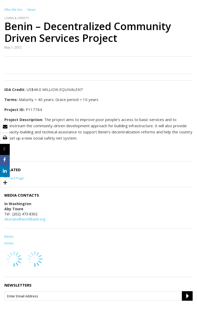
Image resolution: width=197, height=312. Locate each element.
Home (9, 243)
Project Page (14, 178)
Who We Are (13, 9)
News (31, 9)
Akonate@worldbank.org (24, 219)
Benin (8, 236)
